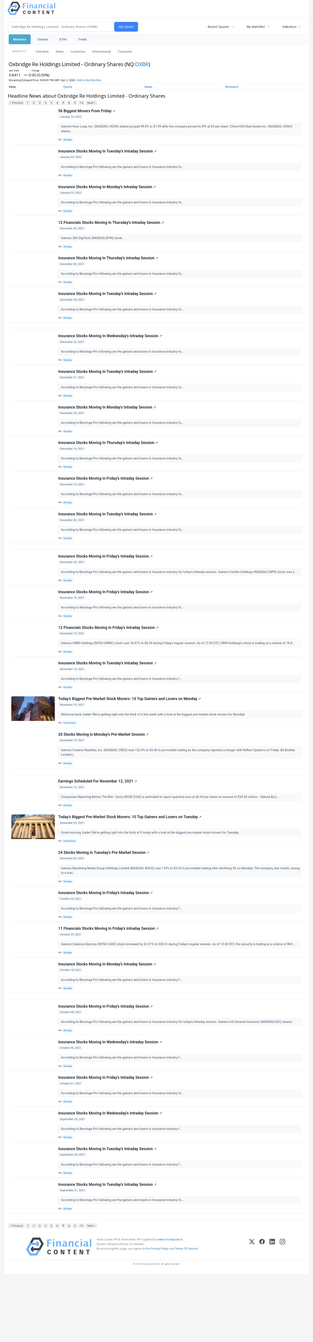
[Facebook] (262, 1314)
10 (81, 103)
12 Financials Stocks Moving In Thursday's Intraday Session (112, 229)
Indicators (289, 27)
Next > (91, 103)
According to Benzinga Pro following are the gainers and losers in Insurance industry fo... (123, 169)
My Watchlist (255, 27)
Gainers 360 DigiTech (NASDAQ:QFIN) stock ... (94, 244)
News (60, 51)
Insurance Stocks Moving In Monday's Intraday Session (107, 191)
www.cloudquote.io (170, 1307)
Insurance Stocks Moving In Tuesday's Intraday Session (108, 154)
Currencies (78, 51)
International (101, 51)
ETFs (63, 39)
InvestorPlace (70, 758)
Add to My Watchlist (89, 80)
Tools (82, 39)
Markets (19, 39)
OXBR (142, 64)
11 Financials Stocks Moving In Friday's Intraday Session (109, 977)
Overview (42, 51)
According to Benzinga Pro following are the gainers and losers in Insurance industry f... (122, 712)
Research (231, 87)
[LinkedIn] (272, 1314)
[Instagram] (282, 1314)
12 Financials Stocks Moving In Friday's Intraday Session (109, 659)
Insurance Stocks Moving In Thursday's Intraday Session (109, 267)
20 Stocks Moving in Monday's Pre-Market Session (104, 772)
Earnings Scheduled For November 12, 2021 (98, 822)
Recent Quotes (218, 27)
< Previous (16, 103)
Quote (67, 87)
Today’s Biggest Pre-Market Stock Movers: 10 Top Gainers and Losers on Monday (130, 734)
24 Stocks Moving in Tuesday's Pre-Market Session (104, 897)
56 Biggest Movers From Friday (87, 111)
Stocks (43, 39)
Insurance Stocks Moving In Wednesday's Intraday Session (110, 350)
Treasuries (125, 51)
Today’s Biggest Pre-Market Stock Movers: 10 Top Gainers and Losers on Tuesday (130, 860)
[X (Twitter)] (251, 1314)
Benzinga (68, 140)
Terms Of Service (186, 1316)
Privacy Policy (159, 1316)
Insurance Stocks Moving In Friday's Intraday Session (106, 500)
